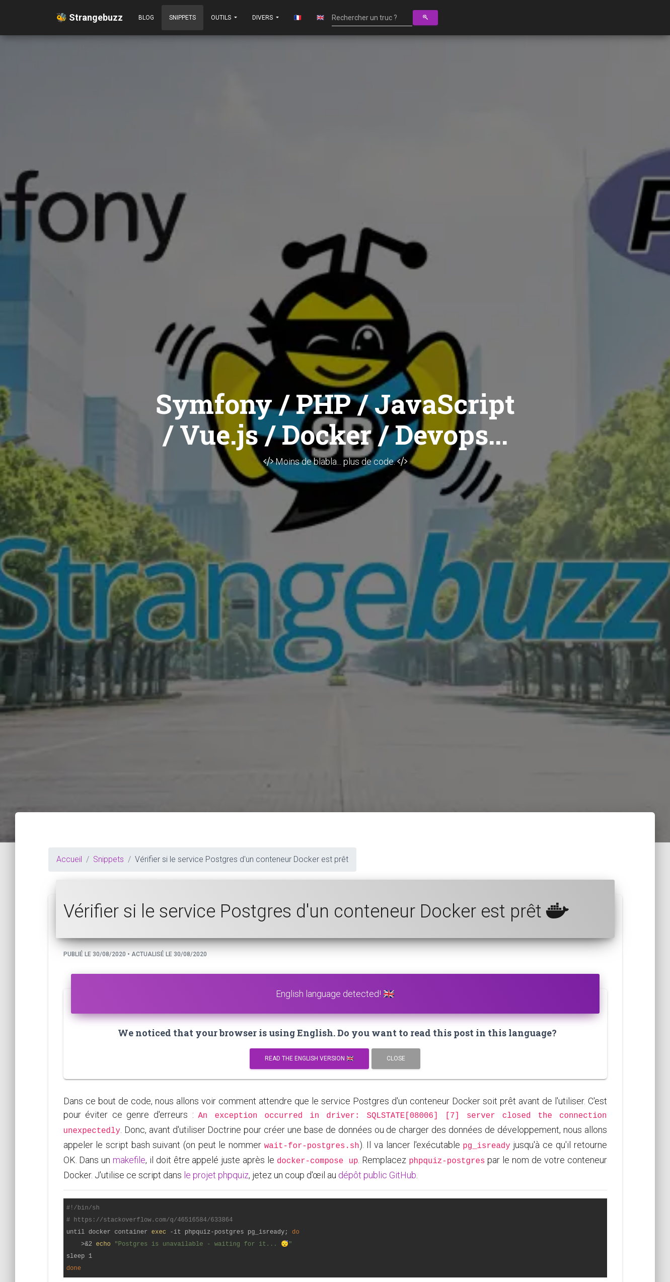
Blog (146, 17)
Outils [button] (222, 17)
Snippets (182, 17)
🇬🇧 (320, 17)
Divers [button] (263, 17)
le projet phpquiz (216, 1175)
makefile (129, 1160)
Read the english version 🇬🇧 (309, 1058)
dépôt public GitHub (377, 1175)
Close (396, 1058)
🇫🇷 (298, 17)
